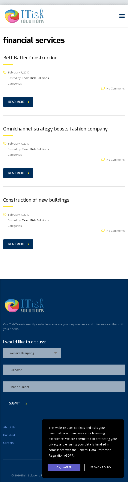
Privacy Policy (100, 467)
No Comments (113, 88)
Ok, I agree (64, 467)
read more (18, 102)
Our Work (9, 435)
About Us (9, 427)
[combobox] (32, 353)
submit (18, 403)
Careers (8, 443)
